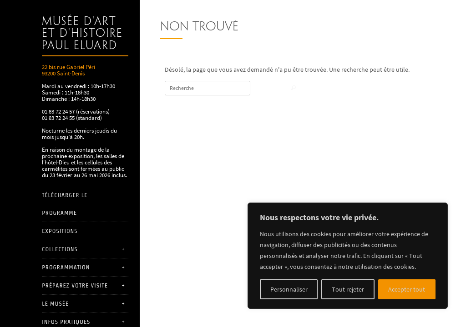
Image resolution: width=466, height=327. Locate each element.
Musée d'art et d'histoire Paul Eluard (82, 33)
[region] (348, 256)
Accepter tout (406, 289)
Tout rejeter (348, 289)
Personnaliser (289, 289)
